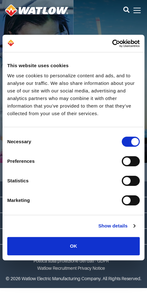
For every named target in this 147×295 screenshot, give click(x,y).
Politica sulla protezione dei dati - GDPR (71, 260)
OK (73, 246)
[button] (126, 10)
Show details (113, 225)
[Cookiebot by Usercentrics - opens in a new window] (112, 43)
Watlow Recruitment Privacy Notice (71, 268)
